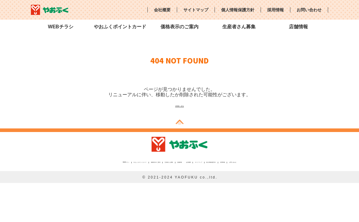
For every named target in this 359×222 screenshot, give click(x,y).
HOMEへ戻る (179, 105)
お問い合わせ (309, 9)
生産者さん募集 (239, 26)
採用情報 (275, 9)
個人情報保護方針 (237, 9)
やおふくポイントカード (120, 26)
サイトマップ (195, 9)
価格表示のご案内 (179, 26)
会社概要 (162, 9)
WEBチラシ (60, 26)
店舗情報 (298, 26)
